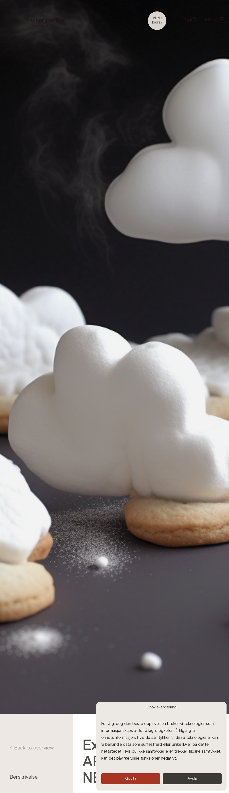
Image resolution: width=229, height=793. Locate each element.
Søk (190, 20)
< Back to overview (32, 748)
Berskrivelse (24, 777)
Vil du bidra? (157, 20)
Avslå (192, 779)
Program (20, 786)
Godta (130, 779)
